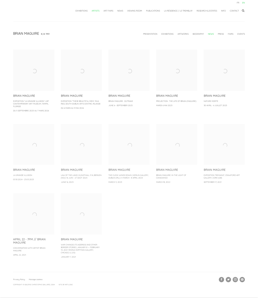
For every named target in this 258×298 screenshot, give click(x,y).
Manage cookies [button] (35, 279)
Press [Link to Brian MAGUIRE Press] (221, 34)
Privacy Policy (19, 279)
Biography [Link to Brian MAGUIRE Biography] (198, 34)
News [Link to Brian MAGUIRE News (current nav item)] (211, 34)
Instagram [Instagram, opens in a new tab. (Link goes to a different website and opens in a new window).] (235, 279)
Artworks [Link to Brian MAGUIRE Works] (183, 34)
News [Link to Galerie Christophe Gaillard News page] (120, 10)
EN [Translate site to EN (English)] (243, 2)
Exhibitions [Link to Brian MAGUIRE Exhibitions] (167, 34)
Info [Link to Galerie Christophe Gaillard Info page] (223, 10)
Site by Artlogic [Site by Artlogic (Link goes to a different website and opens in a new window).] (66, 285)
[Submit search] (243, 10)
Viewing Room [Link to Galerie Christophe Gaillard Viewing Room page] (134, 10)
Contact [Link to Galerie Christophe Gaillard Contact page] (234, 10)
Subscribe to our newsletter (242, 279)
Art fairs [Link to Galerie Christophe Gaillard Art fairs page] (108, 10)
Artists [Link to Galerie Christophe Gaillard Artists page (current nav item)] (95, 10)
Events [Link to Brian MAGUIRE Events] (241, 34)
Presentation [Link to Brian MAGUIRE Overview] (150, 34)
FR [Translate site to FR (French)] (238, 2)
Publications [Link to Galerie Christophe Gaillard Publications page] (153, 10)
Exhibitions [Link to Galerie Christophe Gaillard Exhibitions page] (82, 10)
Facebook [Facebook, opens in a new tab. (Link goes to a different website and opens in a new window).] (221, 279)
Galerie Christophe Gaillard (38, 11)
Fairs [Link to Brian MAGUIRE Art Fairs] (230, 34)
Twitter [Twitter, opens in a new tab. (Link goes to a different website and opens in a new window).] (228, 279)
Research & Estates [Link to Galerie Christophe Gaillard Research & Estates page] (207, 10)
